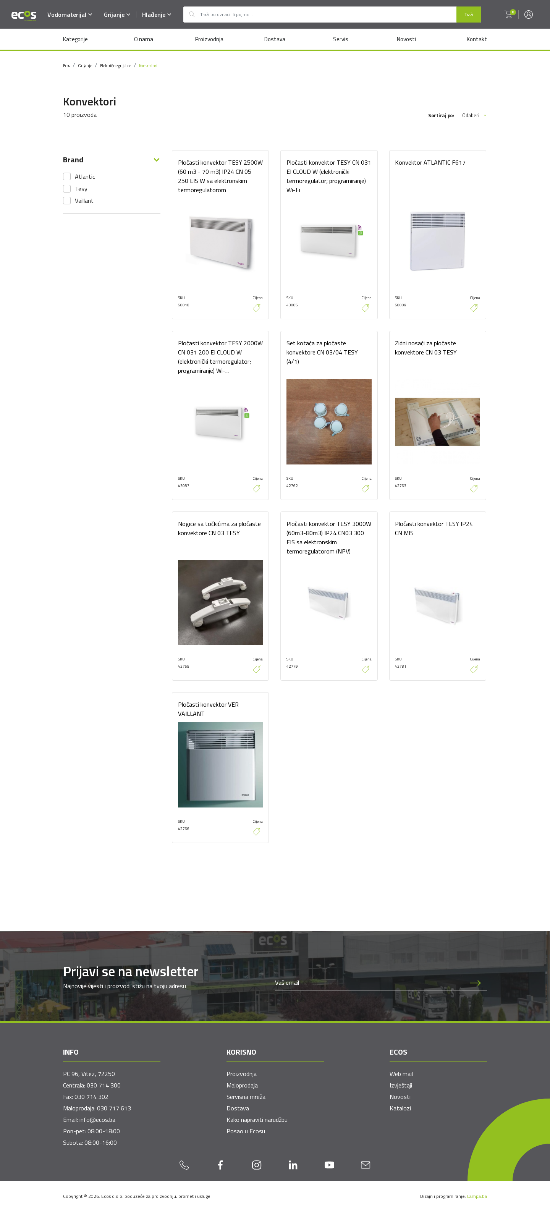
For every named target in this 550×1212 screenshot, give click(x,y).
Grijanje (117, 14)
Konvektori (148, 66)
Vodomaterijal (69, 14)
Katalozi (400, 1108)
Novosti (406, 39)
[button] (508, 14)
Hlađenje (156, 14)
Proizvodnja (209, 39)
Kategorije (75, 39)
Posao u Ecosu (245, 1131)
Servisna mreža (245, 1097)
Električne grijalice (115, 66)
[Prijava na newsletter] (475, 983)
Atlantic (85, 176)
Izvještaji (401, 1085)
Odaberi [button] (474, 115)
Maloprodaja (242, 1085)
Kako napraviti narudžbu (257, 1120)
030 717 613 (114, 1108)
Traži (468, 14)
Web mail (401, 1074)
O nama (143, 39)
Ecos (66, 66)
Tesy (81, 189)
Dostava (274, 39)
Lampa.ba (477, 1196)
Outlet (192, 14)
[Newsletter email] (369, 983)
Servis (340, 39)
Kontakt (477, 39)
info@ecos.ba (97, 1120)
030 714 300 (104, 1085)
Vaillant (84, 200)
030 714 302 (91, 1097)
